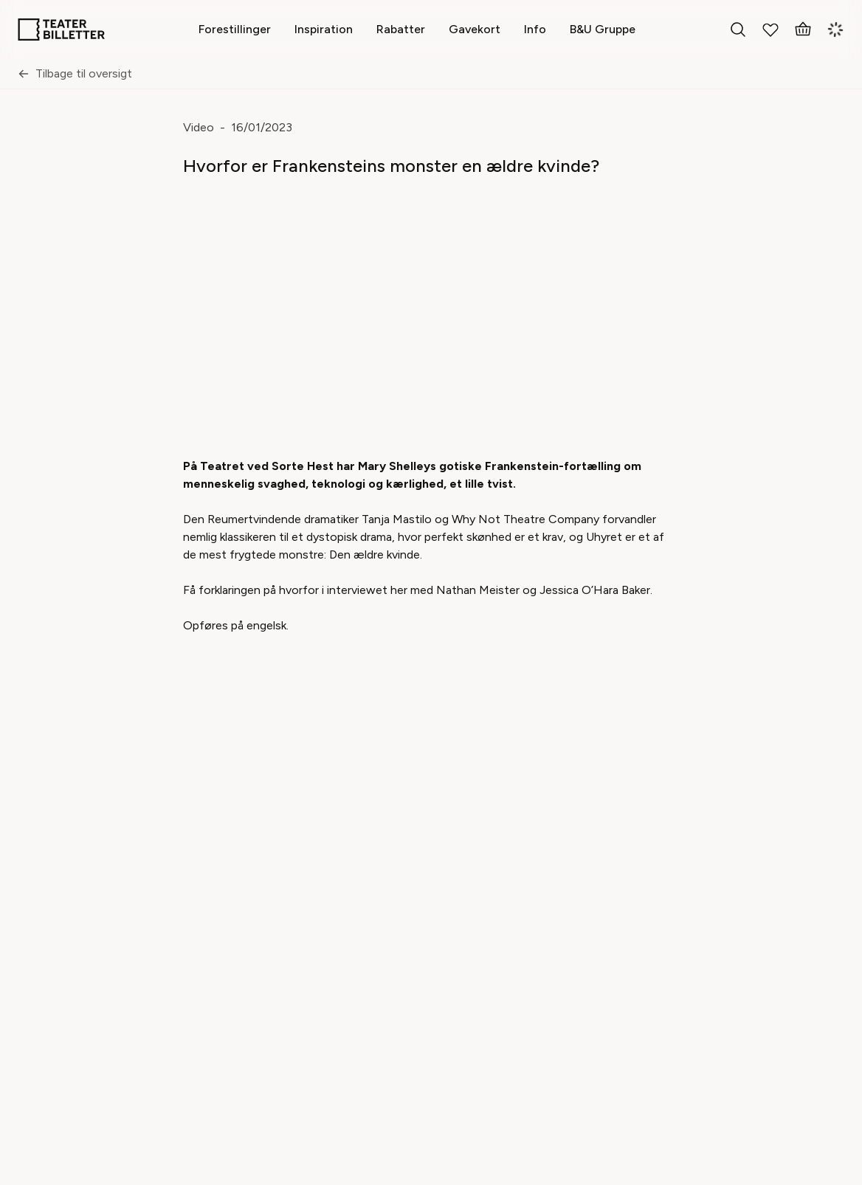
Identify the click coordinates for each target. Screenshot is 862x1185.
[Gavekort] (474, 29)
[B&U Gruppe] (602, 29)
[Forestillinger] (235, 29)
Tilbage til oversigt (75, 73)
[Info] (535, 29)
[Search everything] (738, 29)
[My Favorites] (770, 29)
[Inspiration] (324, 29)
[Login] (835, 29)
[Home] (61, 29)
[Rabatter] (400, 29)
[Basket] (803, 29)
